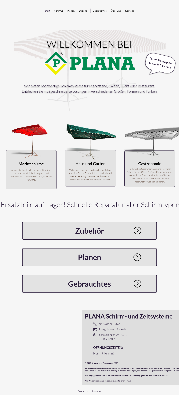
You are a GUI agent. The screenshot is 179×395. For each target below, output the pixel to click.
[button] (58, 11)
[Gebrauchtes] (89, 284)
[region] (31, 159)
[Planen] (89, 257)
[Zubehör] (89, 231)
